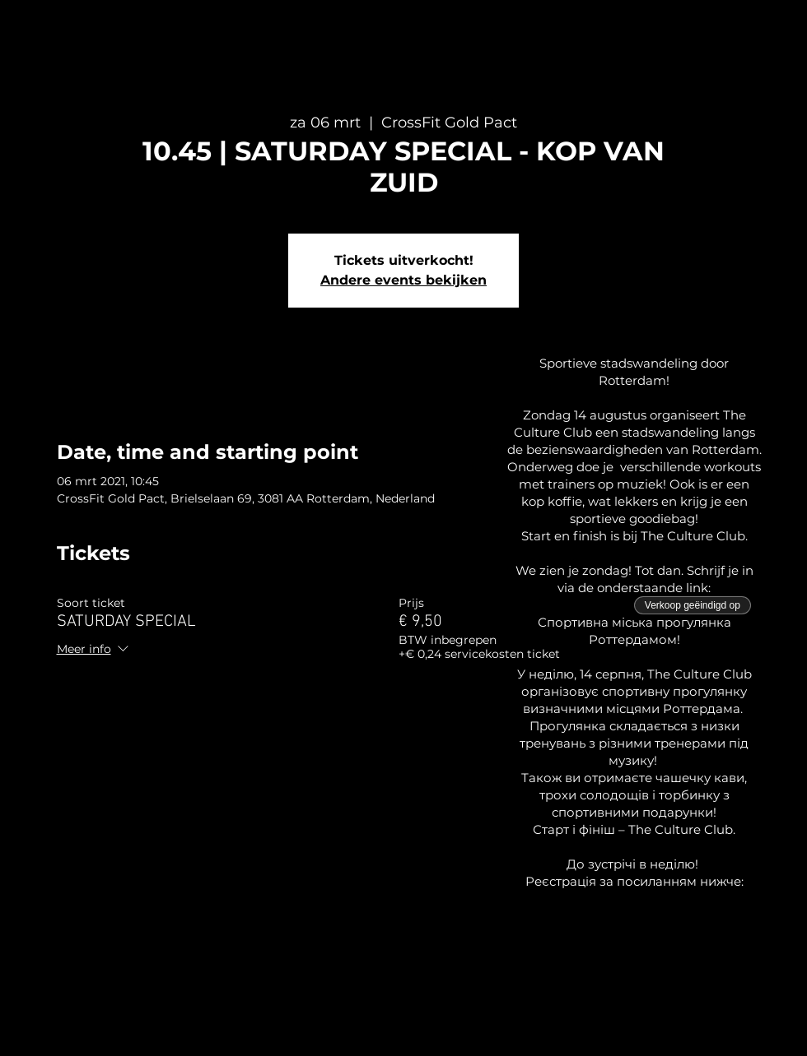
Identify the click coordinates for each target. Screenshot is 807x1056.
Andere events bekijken (403, 280)
